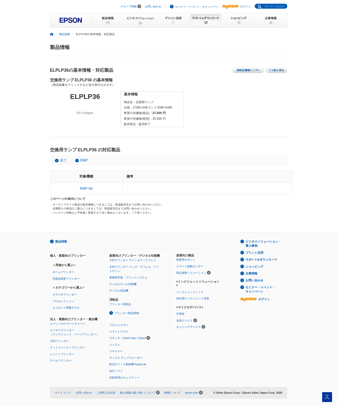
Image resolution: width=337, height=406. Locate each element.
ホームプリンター (63, 272)
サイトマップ (63, 392)
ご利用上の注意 (105, 392)
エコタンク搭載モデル (66, 307)
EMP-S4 (86, 188)
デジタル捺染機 (118, 290)
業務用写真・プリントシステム (128, 277)
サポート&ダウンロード (261, 259)
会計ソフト (116, 370)
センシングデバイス (188, 326)
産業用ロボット (185, 259)
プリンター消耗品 (120, 304)
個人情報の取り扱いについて (137, 392)
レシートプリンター (62, 354)
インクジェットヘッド (189, 292)
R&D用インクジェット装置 (192, 298)
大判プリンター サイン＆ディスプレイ (132, 260)
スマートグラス (118, 331)
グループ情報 (128, 6)
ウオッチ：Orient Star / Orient (127, 338)
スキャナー (116, 351)
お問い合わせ (153, 6)
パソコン (114, 344)
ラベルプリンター (61, 360)
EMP (84, 160)
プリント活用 (254, 252)
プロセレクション (63, 301)
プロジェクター (118, 324)
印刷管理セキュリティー (124, 377)
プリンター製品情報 (126, 313)
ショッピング (254, 266)
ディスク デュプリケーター (126, 357)
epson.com (191, 392)
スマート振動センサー (189, 266)
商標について (172, 392)
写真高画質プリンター (66, 278)
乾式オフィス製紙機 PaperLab (127, 364)
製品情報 (64, 34)
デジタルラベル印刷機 (122, 284)
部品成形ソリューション (191, 272)
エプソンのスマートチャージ (67, 323)
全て (63, 160)
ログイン (236, 6)
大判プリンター (59, 340)
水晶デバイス (184, 320)
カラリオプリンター (64, 294)
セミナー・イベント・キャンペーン (197, 6)
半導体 (180, 313)
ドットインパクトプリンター (67, 347)
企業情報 (251, 273)
